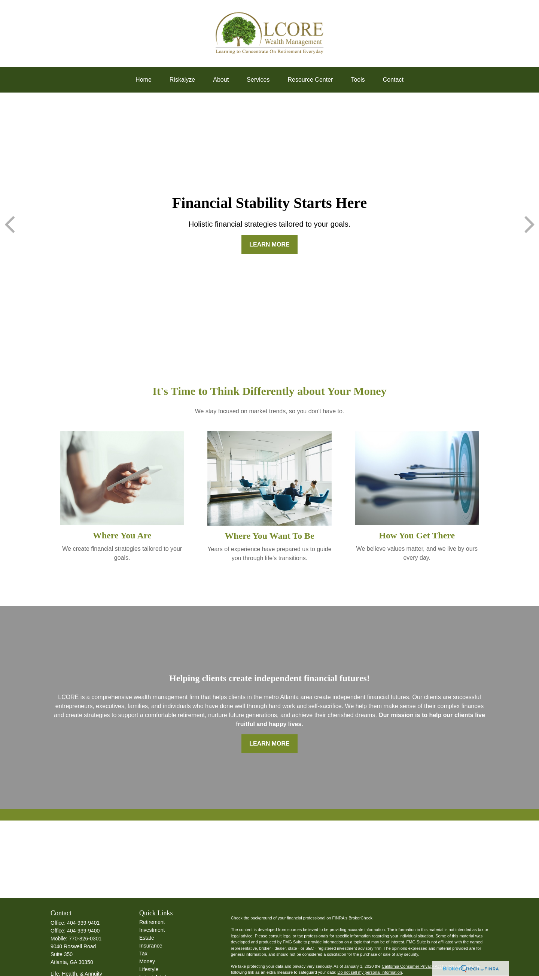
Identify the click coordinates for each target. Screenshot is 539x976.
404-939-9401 (83, 923)
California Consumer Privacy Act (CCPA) (419, 966)
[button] (144, 80)
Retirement (152, 922)
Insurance (150, 946)
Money (147, 961)
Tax (143, 954)
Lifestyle (148, 969)
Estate (146, 938)
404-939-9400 (83, 931)
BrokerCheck (360, 918)
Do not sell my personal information (370, 972)
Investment (152, 930)
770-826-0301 (85, 939)
